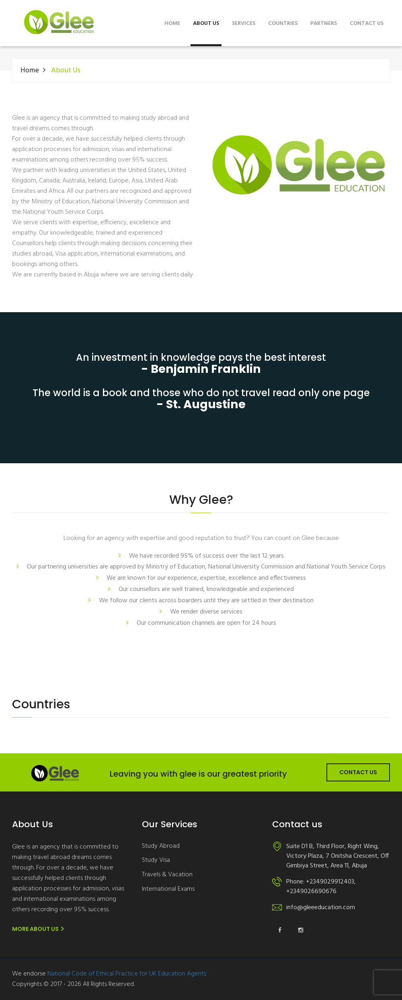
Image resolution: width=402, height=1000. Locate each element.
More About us (38, 929)
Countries (282, 23)
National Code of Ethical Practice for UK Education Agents (126, 974)
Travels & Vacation (167, 874)
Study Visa (156, 860)
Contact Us (358, 772)
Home (172, 23)
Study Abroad (161, 846)
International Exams (168, 889)
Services (243, 23)
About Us (206, 23)
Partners (323, 23)
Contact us (367, 23)
